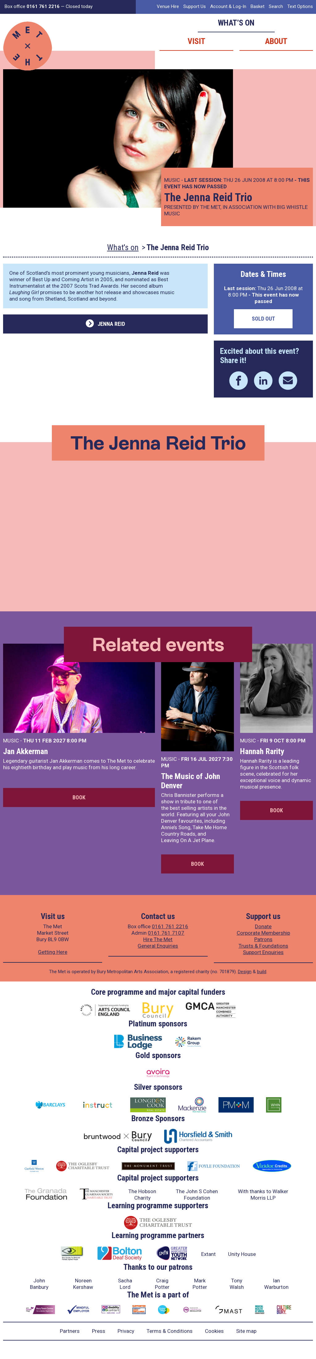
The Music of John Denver (190, 781)
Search (276, 6)
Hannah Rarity (262, 751)
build (261, 971)
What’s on (236, 22)
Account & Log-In (228, 6)
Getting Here (52, 952)
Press (98, 1331)
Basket (257, 6)
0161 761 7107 (166, 933)
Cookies (214, 1331)
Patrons (263, 939)
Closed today (79, 6)
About (276, 41)
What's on (123, 247)
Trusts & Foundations (263, 946)
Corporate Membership (263, 933)
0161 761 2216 (170, 926)
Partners (70, 1331)
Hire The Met (158, 939)
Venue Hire (168, 6)
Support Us (194, 6)
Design (245, 971)
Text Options (300, 6)
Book (79, 797)
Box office (32, 6)
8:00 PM (76, 740)
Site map (246, 1331)
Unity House (242, 1254)
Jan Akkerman (25, 751)
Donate (263, 926)
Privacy (126, 1331)
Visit (196, 41)
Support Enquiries (263, 952)
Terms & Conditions (170, 1331)
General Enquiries (158, 946)
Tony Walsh (237, 1283)
